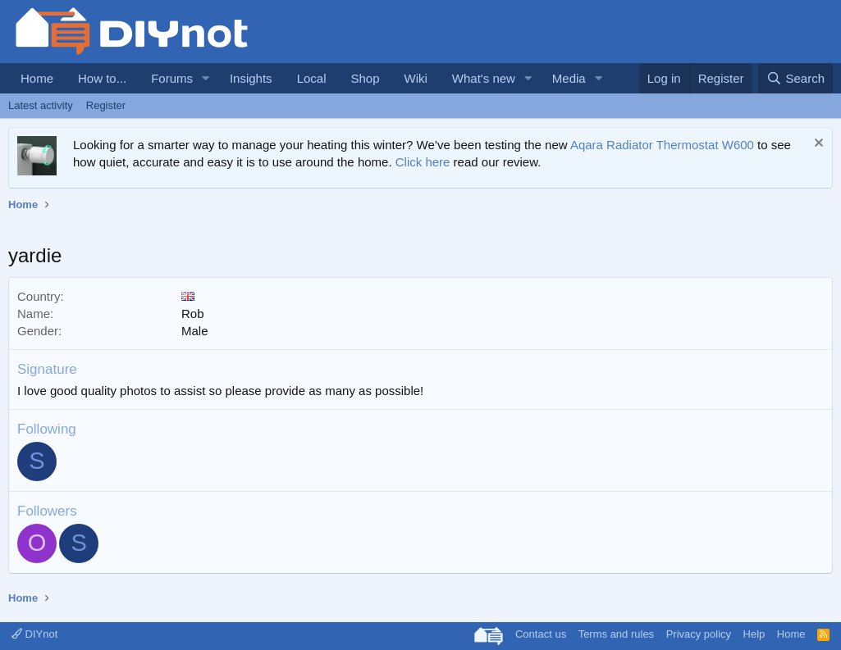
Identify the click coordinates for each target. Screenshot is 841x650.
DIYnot (34, 634)
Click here (422, 162)
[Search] (795, 78)
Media (569, 78)
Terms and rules (616, 634)
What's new (483, 78)
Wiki (416, 78)
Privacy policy (698, 634)
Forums (172, 78)
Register (106, 105)
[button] (205, 78)
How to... (102, 78)
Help (754, 634)
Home (37, 78)
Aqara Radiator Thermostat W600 (662, 145)
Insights (251, 78)
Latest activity (40, 105)
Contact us (540, 634)
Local (312, 78)
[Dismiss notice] (817, 144)
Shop (364, 78)
